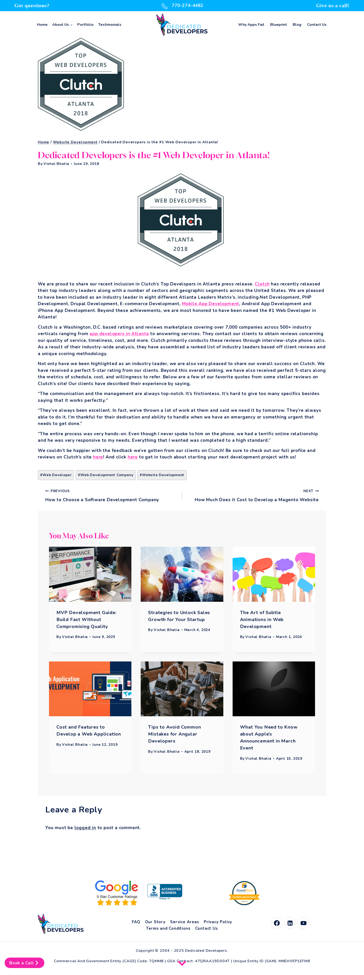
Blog (297, 24)
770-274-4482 (182, 5)
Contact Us (317, 24)
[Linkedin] (290, 923)
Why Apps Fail (251, 24)
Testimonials (109, 24)
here (98, 457)
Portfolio (85, 24)
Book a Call (24, 963)
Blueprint (278, 24)
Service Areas (184, 922)
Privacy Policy (218, 922)
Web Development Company (105, 475)
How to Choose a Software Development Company (111, 495)
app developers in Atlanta (119, 334)
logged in (85, 828)
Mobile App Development (210, 304)
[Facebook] (277, 923)
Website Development (162, 475)
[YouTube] (303, 923)
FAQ (136, 922)
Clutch (262, 284)
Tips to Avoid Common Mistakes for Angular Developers (174, 734)
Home (42, 24)
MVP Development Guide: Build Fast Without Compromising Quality (86, 619)
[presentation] (90, 574)
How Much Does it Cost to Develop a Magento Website (252, 495)
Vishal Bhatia (56, 163)
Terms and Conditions (168, 928)
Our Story (155, 922)
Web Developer (56, 475)
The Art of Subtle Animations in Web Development (262, 619)
